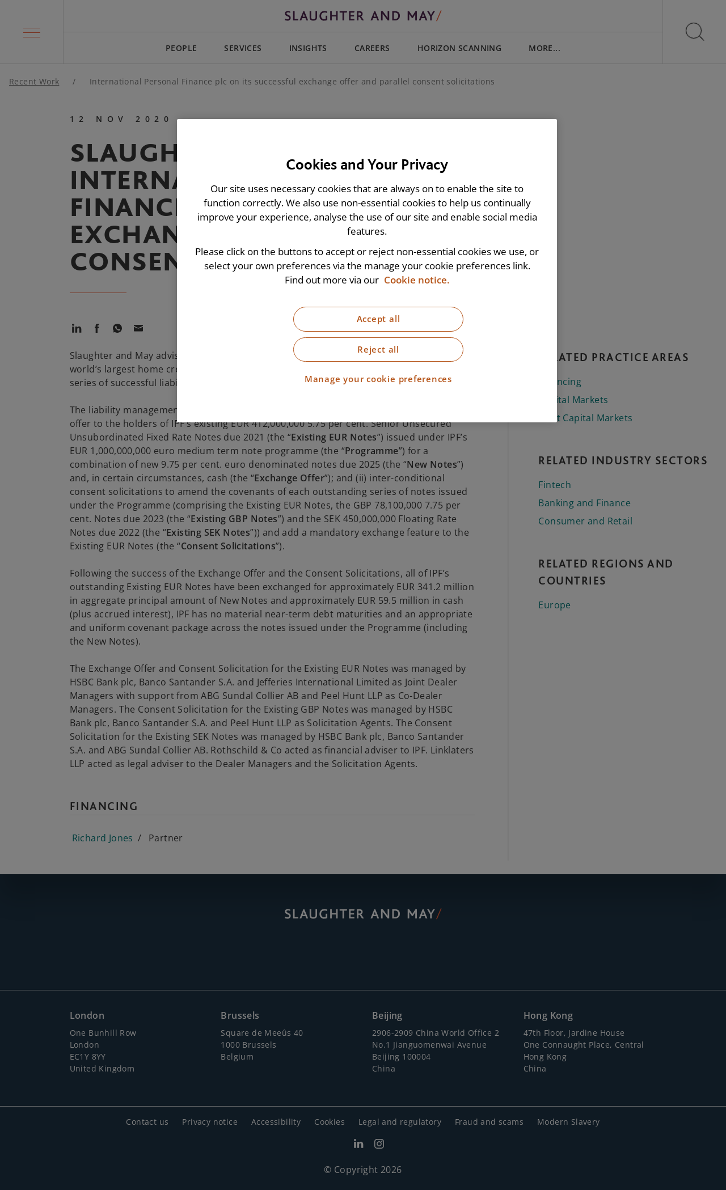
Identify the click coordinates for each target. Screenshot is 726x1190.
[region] (367, 270)
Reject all (378, 349)
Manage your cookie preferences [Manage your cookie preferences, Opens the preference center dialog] (378, 379)
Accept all (378, 319)
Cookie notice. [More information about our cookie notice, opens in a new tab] (417, 279)
